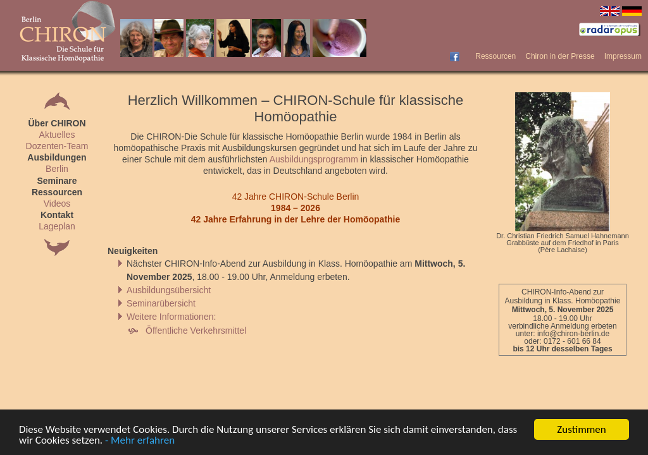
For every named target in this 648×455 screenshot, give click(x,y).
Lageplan (57, 226)
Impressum (623, 56)
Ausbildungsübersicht (169, 290)
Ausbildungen (56, 157)
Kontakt (56, 215)
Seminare (57, 181)
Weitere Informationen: (171, 317)
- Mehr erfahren (140, 440)
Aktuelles (57, 135)
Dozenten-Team (57, 146)
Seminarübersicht (161, 303)
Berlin (57, 169)
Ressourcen (495, 56)
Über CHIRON (56, 123)
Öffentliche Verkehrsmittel (196, 330)
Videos (57, 203)
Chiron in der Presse (559, 56)
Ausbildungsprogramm (314, 159)
